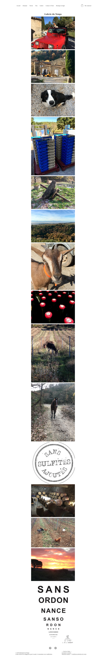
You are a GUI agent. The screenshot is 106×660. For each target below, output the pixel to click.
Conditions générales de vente (79, 654)
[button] (82, 5)
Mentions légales (66, 654)
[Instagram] (55, 648)
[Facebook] (50, 648)
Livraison (64, 652)
